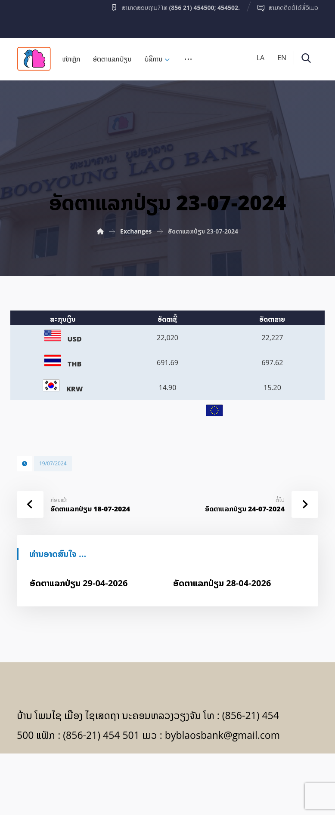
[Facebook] (33, 17)
